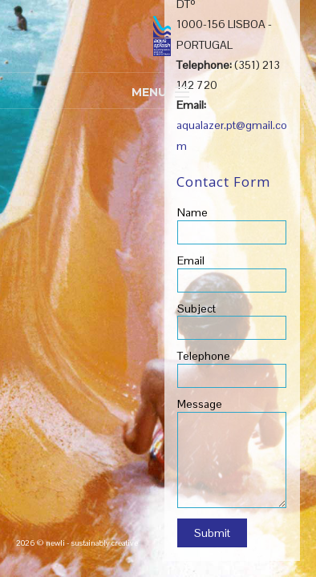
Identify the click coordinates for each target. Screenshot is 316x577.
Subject (196, 308)
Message (199, 404)
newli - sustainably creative (92, 543)
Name (192, 212)
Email (191, 260)
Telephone (203, 355)
